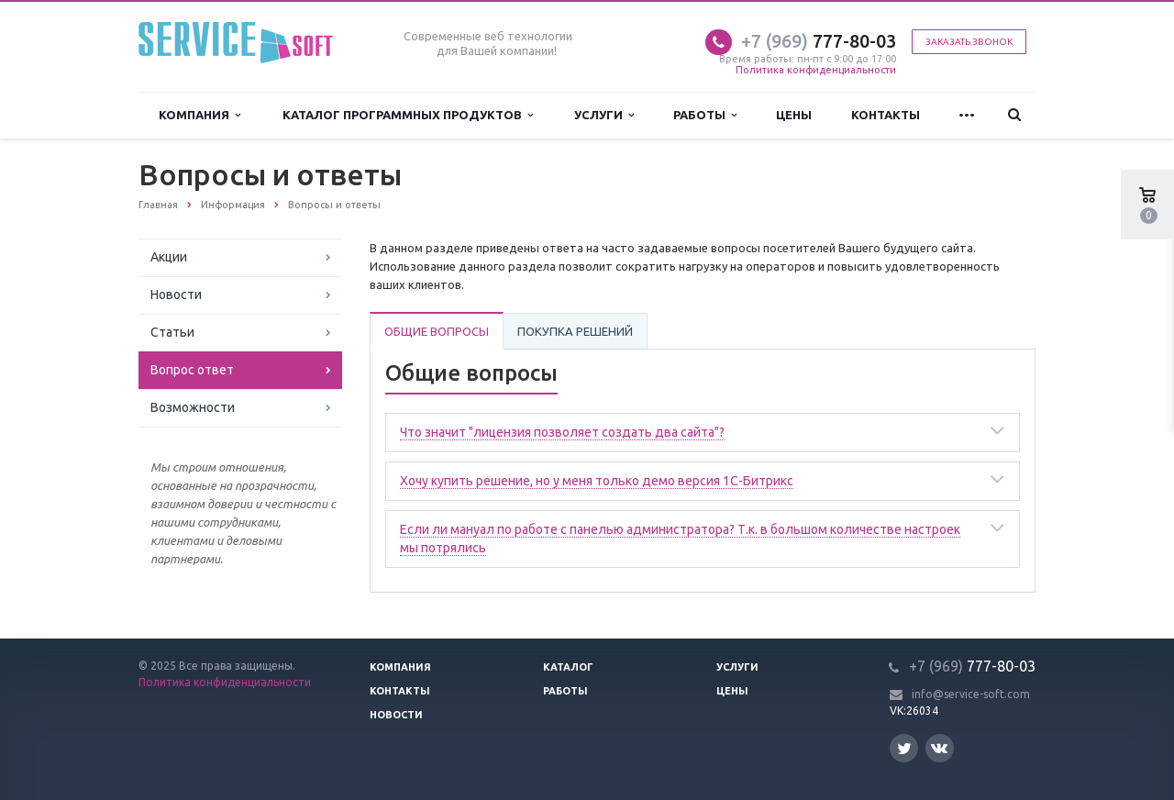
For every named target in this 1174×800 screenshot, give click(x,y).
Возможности (192, 407)
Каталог (568, 666)
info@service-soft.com (971, 694)
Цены (794, 114)
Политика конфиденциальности (816, 69)
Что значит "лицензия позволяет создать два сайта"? (562, 432)
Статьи (172, 332)
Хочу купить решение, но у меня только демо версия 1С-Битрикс (596, 480)
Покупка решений (575, 331)
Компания (199, 115)
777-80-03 (818, 40)
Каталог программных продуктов (407, 115)
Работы (705, 115)
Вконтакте (939, 747)
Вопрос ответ (192, 369)
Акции (168, 257)
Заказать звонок (969, 42)
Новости (176, 294)
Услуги (604, 115)
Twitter (904, 748)
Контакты (885, 114)
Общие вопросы (436, 331)
